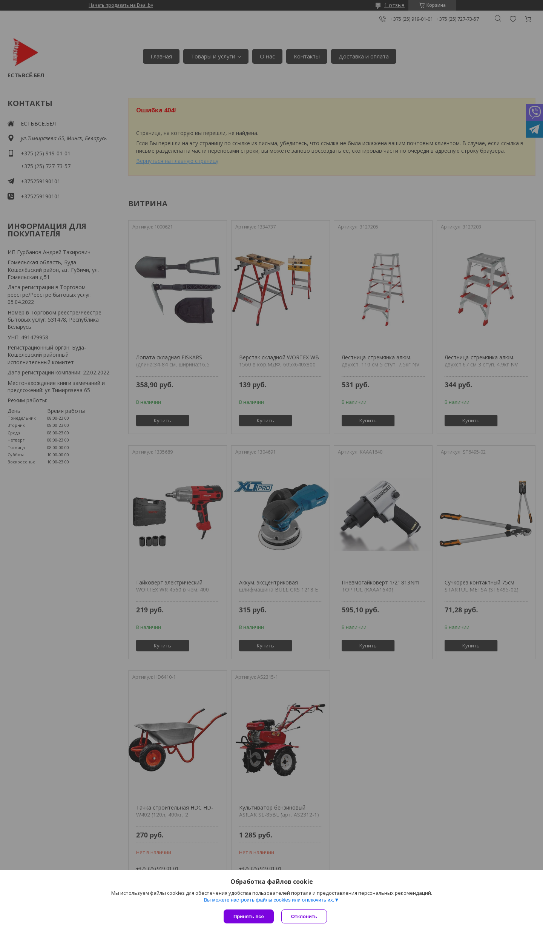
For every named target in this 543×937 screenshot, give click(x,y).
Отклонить (304, 916)
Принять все (248, 916)
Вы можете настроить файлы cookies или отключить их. (269, 900)
